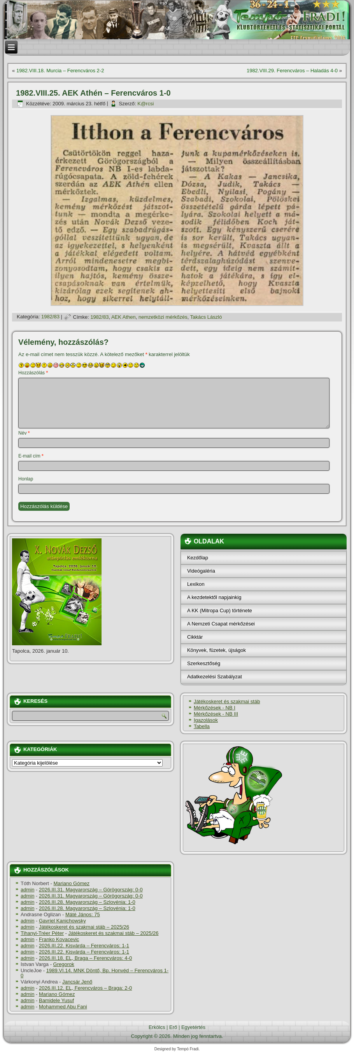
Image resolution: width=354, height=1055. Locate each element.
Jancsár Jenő (77, 982)
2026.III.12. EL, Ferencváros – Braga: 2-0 (85, 988)
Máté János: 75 (82, 914)
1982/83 (50, 317)
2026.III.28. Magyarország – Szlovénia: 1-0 (87, 902)
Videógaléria (201, 571)
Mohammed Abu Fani (63, 1007)
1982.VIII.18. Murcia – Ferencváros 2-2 (60, 70)
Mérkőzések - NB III (216, 714)
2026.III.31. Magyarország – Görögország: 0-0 (91, 890)
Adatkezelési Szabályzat (214, 676)
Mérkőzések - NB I (214, 708)
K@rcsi (145, 104)
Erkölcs (157, 1027)
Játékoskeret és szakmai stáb (227, 701)
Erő (173, 1027)
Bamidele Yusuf (56, 1000)
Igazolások (206, 720)
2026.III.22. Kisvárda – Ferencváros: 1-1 (84, 945)
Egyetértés (193, 1027)
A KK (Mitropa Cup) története (219, 610)
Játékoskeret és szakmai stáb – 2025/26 (84, 927)
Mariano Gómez (71, 883)
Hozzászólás (33, 373)
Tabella (202, 726)
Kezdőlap (197, 558)
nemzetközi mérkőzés (163, 317)
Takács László (206, 317)
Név (24, 433)
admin (27, 890)
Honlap (25, 479)
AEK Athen (123, 317)
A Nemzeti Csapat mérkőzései (221, 624)
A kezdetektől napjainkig (214, 597)
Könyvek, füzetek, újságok (216, 650)
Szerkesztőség (203, 663)
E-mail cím (31, 456)
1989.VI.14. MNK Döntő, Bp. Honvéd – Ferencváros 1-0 (94, 973)
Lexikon (196, 584)
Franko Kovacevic (59, 939)
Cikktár (195, 637)
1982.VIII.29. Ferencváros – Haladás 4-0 (292, 70)
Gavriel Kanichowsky (62, 921)
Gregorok (63, 964)
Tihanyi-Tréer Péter (42, 933)
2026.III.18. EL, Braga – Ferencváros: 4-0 (85, 958)
